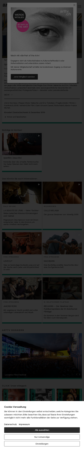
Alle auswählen (42, 430)
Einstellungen (42, 443)
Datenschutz (10, 424)
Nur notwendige (42, 436)
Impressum (24, 424)
